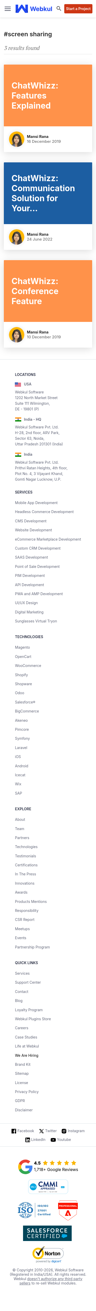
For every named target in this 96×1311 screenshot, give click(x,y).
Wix (18, 784)
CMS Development (30, 521)
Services (22, 973)
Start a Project (78, 8)
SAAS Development (31, 557)
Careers (21, 1028)
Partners (22, 837)
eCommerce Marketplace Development (48, 539)
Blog (19, 1000)
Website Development (33, 530)
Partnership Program (32, 947)
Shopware (23, 684)
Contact (21, 991)
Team (19, 828)
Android (21, 766)
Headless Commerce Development (44, 511)
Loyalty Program (28, 1010)
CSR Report (24, 919)
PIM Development (30, 575)
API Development (29, 585)
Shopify (21, 675)
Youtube (64, 1139)
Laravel (21, 747)
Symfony (22, 738)
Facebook (25, 1131)
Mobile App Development (36, 502)
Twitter (51, 1131)
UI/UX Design (26, 603)
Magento (22, 647)
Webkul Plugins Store (33, 1019)
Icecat (20, 775)
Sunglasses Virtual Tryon (36, 621)
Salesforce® (25, 702)
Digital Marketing (29, 612)
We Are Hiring (26, 1055)
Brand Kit (22, 1064)
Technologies (26, 846)
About (20, 819)
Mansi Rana (38, 136)
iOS (18, 756)
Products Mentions (31, 901)
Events (20, 938)
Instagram (76, 1131)
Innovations (24, 883)
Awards (21, 892)
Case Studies (26, 1037)
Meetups (22, 929)
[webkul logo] (34, 9)
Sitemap (22, 1073)
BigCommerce (27, 711)
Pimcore (22, 729)
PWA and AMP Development (39, 594)
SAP (18, 793)
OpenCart (23, 656)
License (21, 1082)
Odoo (19, 693)
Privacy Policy (27, 1091)
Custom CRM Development (37, 548)
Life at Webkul (27, 1046)
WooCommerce (28, 665)
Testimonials (25, 856)
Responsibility (26, 910)
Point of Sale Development (37, 566)
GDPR (20, 1100)
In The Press (25, 874)
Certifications (26, 865)
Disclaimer (24, 1110)
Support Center (28, 982)
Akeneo (21, 720)
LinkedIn (38, 1139)
